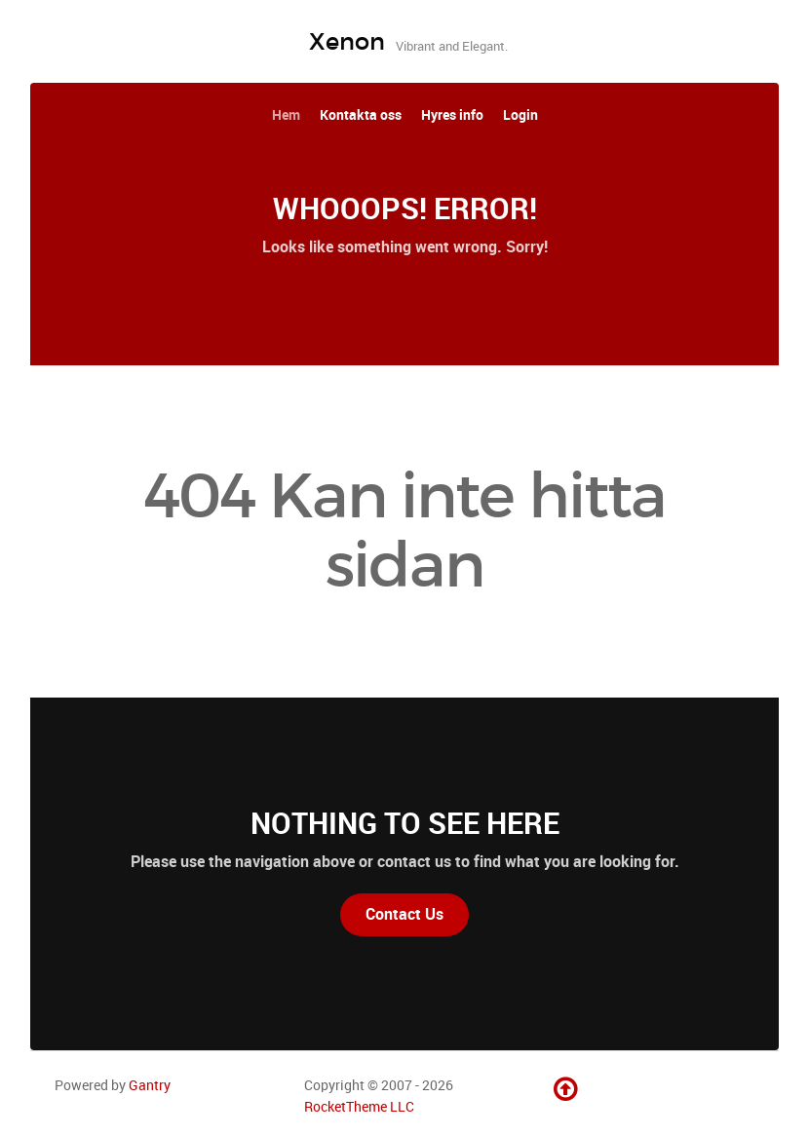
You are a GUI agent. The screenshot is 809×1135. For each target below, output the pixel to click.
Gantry (150, 1085)
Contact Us (404, 914)
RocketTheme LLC (359, 1107)
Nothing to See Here (404, 823)
